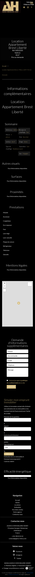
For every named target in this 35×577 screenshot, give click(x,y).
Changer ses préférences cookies (13, 568)
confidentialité (29, 572)
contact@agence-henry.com (17, 538)
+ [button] (4, 283)
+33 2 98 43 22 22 (17, 536)
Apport (6, 426)
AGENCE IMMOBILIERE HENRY (17, 526)
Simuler (9, 454)
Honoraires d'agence (24, 565)
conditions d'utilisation (13, 574)
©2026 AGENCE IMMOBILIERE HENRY (17, 563)
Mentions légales (11, 565)
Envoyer (11, 386)
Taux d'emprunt (9, 444)
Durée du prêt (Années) (11, 435)
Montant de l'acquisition (11, 417)
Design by (29, 568)
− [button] (4, 286)
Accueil (4, 66)
